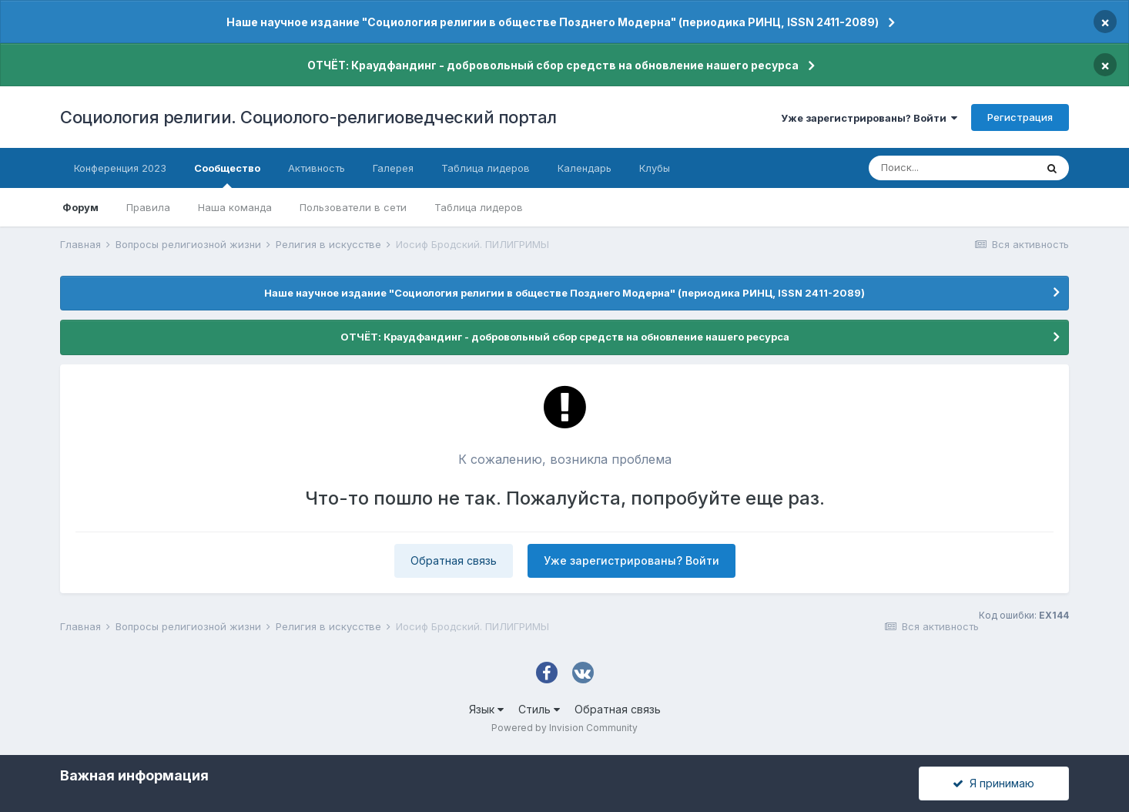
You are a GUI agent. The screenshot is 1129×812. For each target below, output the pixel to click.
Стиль (539, 709)
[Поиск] (952, 168)
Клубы (654, 168)
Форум (80, 207)
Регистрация (1020, 117)
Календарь (584, 168)
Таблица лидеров (478, 207)
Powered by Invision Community (564, 727)
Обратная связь (453, 560)
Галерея (393, 168)
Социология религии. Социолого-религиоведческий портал (308, 117)
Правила (148, 207)
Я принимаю (993, 783)
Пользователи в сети (353, 207)
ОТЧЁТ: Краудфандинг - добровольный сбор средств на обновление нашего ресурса (553, 65)
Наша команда (235, 207)
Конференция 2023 (120, 168)
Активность (316, 168)
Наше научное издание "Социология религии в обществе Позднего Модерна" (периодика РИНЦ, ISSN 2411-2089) (552, 22)
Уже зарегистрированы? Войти (869, 118)
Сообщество (227, 175)
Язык (486, 709)
